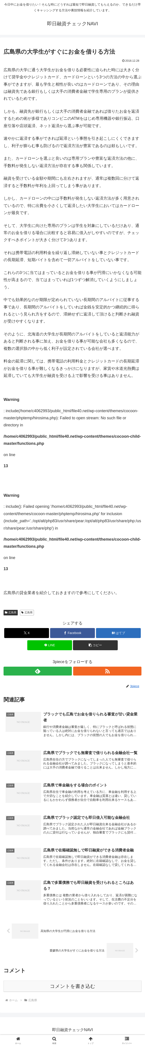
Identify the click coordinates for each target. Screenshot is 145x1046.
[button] (95, 645)
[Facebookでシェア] (72, 633)
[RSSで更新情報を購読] (107, 671)
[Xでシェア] (26, 633)
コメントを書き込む (72, 989)
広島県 (10, 612)
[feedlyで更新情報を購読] (38, 671)
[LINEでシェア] (49, 645)
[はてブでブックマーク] (118, 633)
